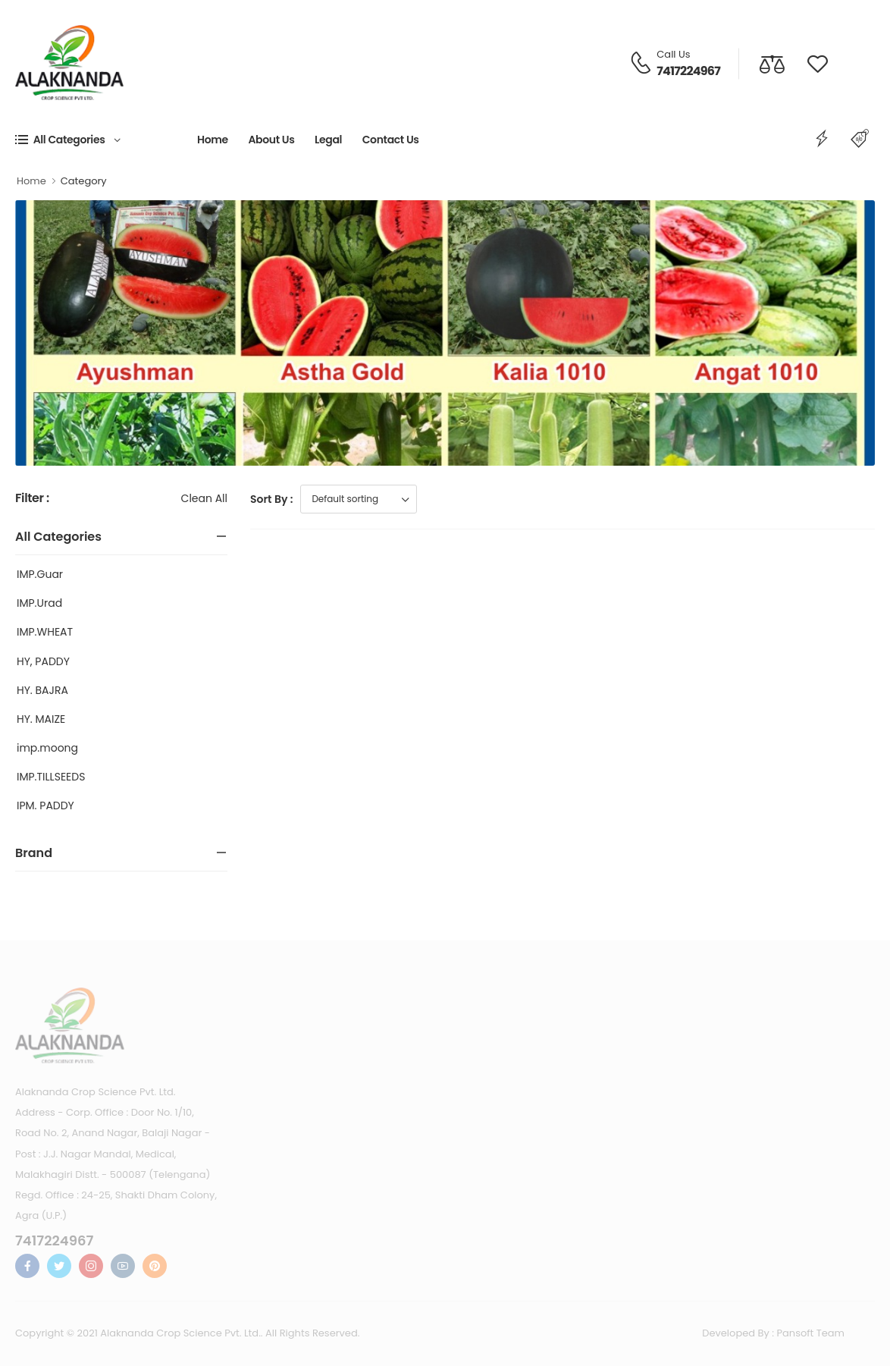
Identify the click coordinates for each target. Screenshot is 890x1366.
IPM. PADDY (45, 805)
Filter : (32, 499)
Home (212, 139)
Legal (328, 139)
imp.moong (47, 747)
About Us (271, 139)
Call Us (673, 54)
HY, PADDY (43, 661)
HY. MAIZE (41, 719)
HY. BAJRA (42, 690)
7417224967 (688, 71)
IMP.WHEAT (45, 631)
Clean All (204, 498)
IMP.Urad (39, 603)
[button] (106, 140)
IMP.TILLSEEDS (51, 776)
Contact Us (390, 139)
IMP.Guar (40, 574)
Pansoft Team (811, 1333)
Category (84, 181)
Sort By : (271, 499)
